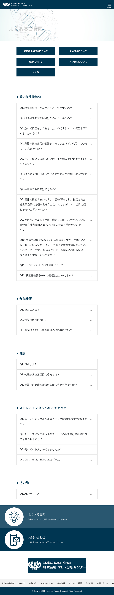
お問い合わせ (102, 583)
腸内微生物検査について (36, 51)
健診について (35, 61)
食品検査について (78, 51)
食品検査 (33, 583)
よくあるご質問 (75, 583)
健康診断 (61, 583)
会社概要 (89, 583)
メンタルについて (78, 61)
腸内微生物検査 (8, 583)
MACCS (22, 583)
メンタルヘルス (47, 583)
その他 (36, 72)
